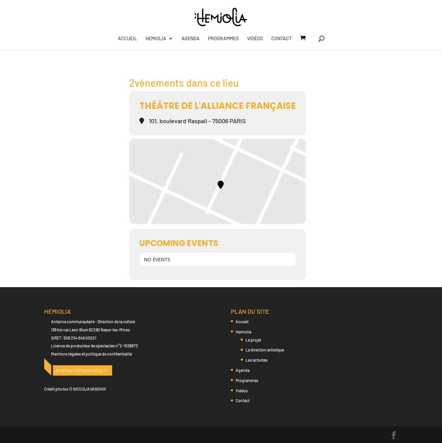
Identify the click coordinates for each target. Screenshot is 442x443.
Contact (281, 38)
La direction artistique (264, 349)
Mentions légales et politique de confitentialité (91, 353)
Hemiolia (156, 38)
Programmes (223, 38)
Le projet (253, 340)
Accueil (127, 38)
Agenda (191, 38)
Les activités (256, 360)
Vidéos (255, 38)
